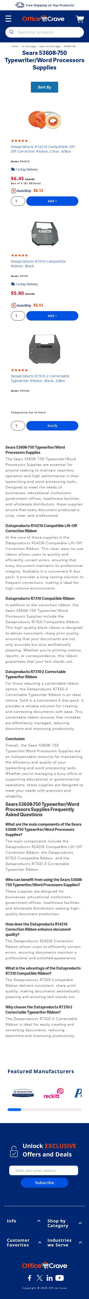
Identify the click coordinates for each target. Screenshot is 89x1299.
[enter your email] (43, 1170)
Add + (52, 201)
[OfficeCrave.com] (44, 1266)
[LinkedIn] (50, 1279)
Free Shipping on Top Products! (44, 5)
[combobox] (44, 32)
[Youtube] (60, 1279)
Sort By (44, 87)
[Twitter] (40, 1279)
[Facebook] (30, 1279)
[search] (11, 32)
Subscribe (44, 1182)
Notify (52, 425)
